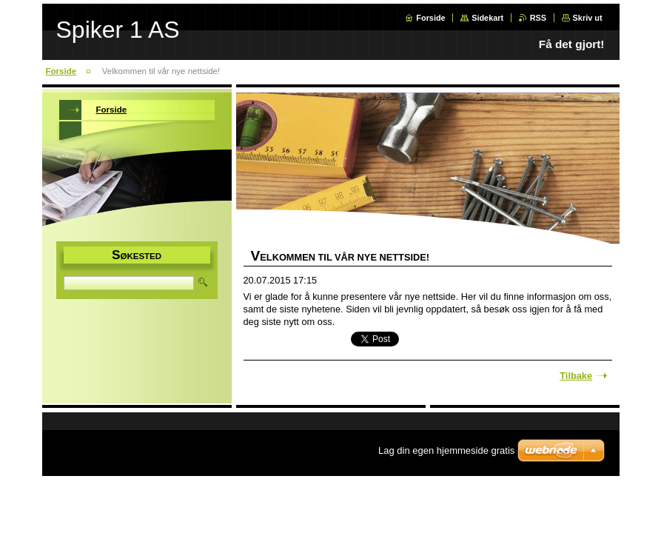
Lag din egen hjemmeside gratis (446, 450)
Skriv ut (588, 17)
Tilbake (576, 375)
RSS (538, 17)
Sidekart (487, 17)
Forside (430, 17)
